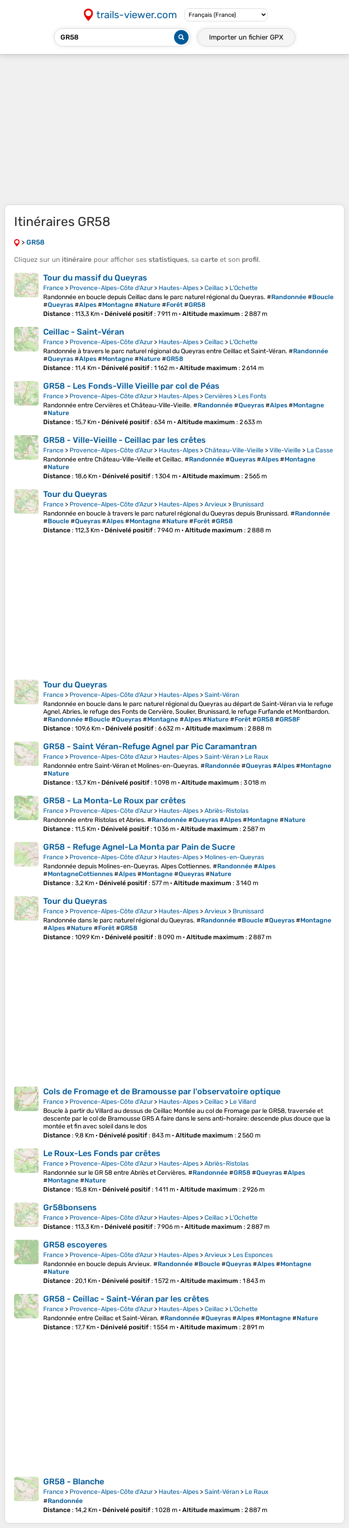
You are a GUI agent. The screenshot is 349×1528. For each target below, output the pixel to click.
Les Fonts (252, 396)
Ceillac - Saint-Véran (83, 332)
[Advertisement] (174, 129)
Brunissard (248, 504)
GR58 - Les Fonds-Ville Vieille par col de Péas (131, 386)
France (53, 288)
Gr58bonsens (70, 1207)
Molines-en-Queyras (234, 857)
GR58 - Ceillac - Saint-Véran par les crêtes (126, 1299)
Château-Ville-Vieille (234, 450)
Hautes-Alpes (179, 288)
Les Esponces (253, 1255)
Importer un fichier (246, 37)
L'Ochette (243, 288)
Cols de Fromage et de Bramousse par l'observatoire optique (161, 1092)
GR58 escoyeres (75, 1245)
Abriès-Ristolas (226, 811)
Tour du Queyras (75, 494)
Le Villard (242, 1102)
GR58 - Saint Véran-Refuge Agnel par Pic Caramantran (150, 746)
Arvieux (215, 504)
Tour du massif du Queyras (95, 278)
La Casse (320, 450)
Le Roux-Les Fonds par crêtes (101, 1153)
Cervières (218, 396)
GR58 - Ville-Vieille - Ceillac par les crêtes (124, 440)
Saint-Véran (221, 695)
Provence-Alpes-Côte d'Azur (111, 288)
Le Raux (257, 757)
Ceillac (214, 288)
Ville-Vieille (285, 450)
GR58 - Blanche (73, 1482)
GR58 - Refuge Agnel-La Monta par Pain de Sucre (139, 847)
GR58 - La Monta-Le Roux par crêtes (114, 801)
